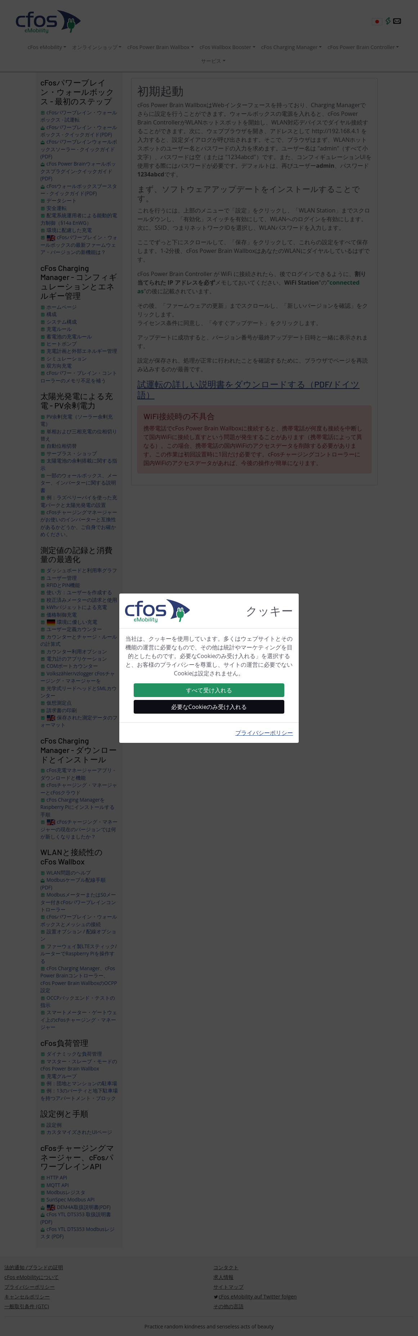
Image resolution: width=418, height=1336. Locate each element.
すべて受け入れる (209, 690)
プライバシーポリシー (264, 733)
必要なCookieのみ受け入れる (209, 707)
